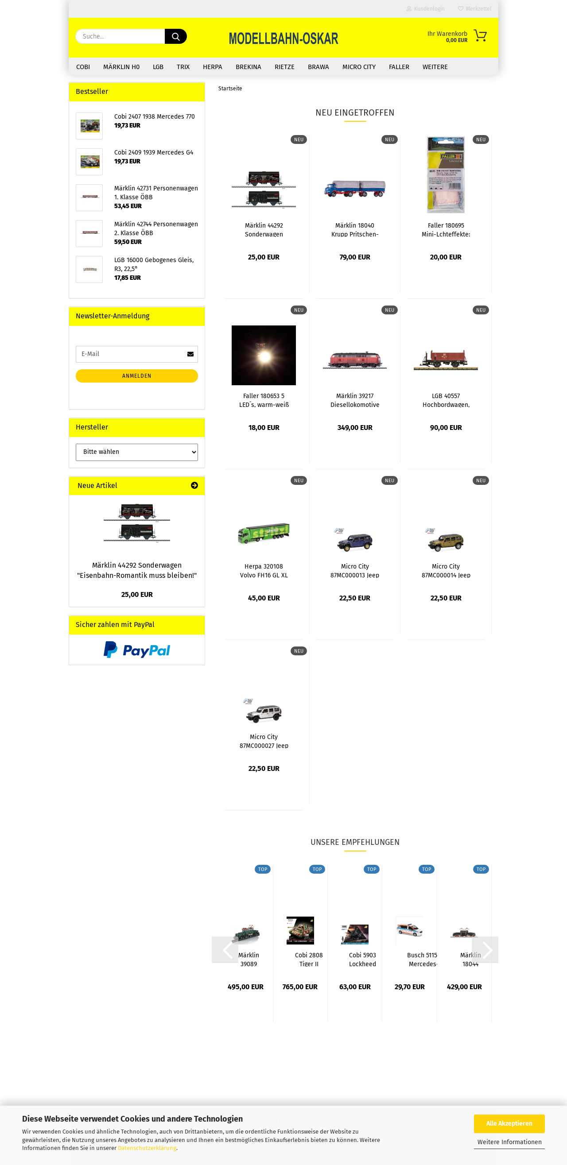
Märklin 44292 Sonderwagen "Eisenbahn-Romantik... (264, 229)
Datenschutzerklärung (147, 1148)
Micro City (359, 67)
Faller (399, 67)
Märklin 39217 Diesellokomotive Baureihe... (355, 399)
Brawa (318, 67)
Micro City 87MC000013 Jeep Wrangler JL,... (354, 570)
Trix (183, 67)
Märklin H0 (121, 67)
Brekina (248, 67)
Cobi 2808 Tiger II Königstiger (309, 959)
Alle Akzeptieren (509, 1123)
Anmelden (136, 376)
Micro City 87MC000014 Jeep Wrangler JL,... (446, 570)
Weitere (435, 67)
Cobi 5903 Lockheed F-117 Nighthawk (362, 959)
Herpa (212, 67)
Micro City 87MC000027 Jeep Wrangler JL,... (264, 740)
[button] (225, 950)
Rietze (285, 67)
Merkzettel (475, 9)
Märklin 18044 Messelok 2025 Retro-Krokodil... (470, 959)
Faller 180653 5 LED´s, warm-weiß (264, 399)
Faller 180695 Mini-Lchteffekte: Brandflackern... (446, 229)
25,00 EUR (137, 594)
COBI (83, 67)
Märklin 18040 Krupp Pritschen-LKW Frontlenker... (355, 229)
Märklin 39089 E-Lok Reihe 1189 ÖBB (248, 959)
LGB (158, 67)
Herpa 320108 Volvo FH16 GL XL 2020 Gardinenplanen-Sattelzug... (264, 570)
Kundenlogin (426, 9)
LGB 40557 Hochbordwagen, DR (446, 399)
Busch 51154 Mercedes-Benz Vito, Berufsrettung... (423, 959)
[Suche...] (176, 36)
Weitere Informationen (510, 1142)
